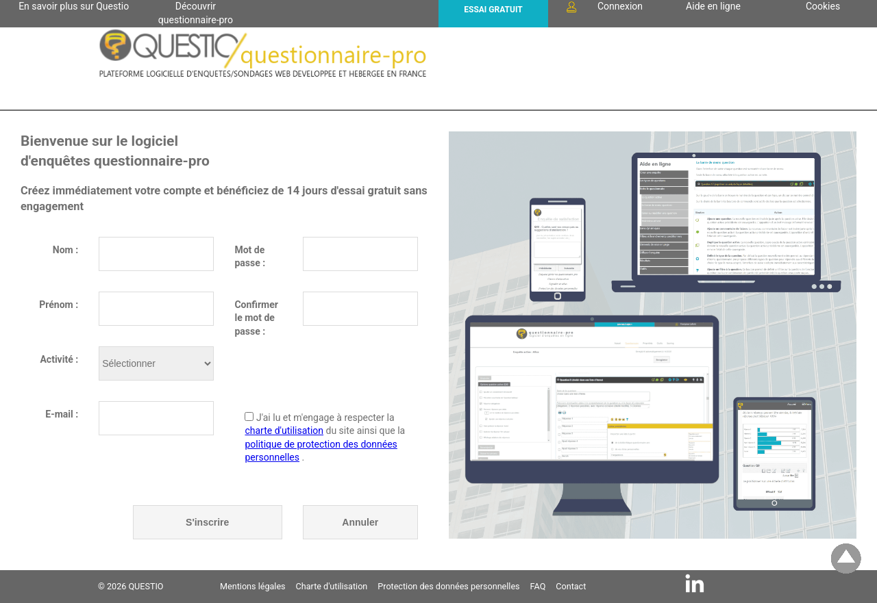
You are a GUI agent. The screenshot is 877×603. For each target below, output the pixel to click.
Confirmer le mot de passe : (255, 312)
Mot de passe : (249, 256)
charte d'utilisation (284, 430)
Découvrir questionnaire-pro (195, 11)
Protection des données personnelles (448, 586)
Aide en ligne (713, 6)
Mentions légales (252, 586)
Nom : (65, 249)
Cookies (823, 6)
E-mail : (61, 414)
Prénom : (58, 304)
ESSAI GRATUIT (493, 9)
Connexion (604, 7)
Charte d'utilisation (332, 586)
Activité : (59, 359)
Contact (571, 586)
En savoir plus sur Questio (73, 6)
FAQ (538, 586)
